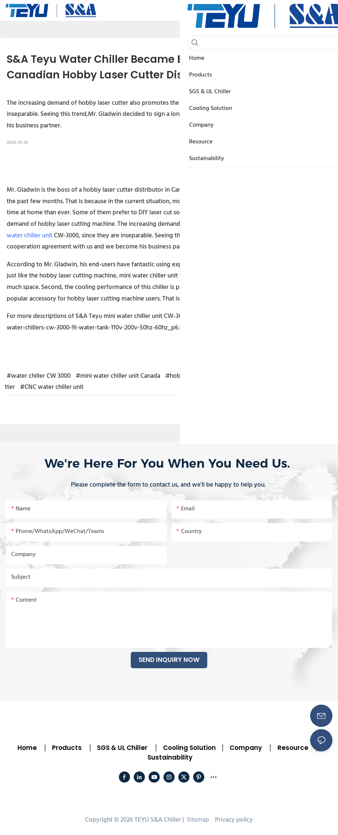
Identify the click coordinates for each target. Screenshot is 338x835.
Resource (292, 747)
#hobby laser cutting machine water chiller (223, 376)
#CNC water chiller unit (52, 387)
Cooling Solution (189, 747)
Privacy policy (234, 820)
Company (246, 747)
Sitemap (197, 820)
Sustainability (169, 757)
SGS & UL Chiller (122, 747)
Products (66, 747)
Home (27, 747)
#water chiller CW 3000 (39, 376)
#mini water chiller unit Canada (118, 376)
